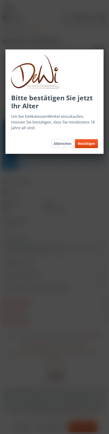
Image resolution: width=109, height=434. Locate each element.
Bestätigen (86, 143)
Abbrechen (62, 143)
